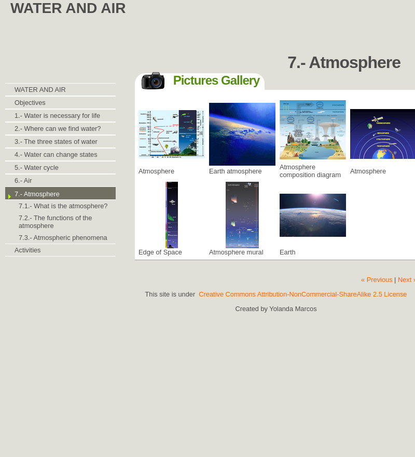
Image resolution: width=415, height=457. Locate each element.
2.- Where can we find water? (58, 128)
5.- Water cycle (37, 167)
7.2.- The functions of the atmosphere (55, 222)
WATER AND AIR (40, 89)
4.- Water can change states (56, 154)
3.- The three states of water (56, 141)
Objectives (30, 102)
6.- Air (23, 180)
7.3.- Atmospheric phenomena (63, 237)
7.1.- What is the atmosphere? (63, 206)
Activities (28, 250)
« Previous (376, 280)
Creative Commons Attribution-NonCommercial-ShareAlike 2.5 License (303, 294)
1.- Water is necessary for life (57, 115)
